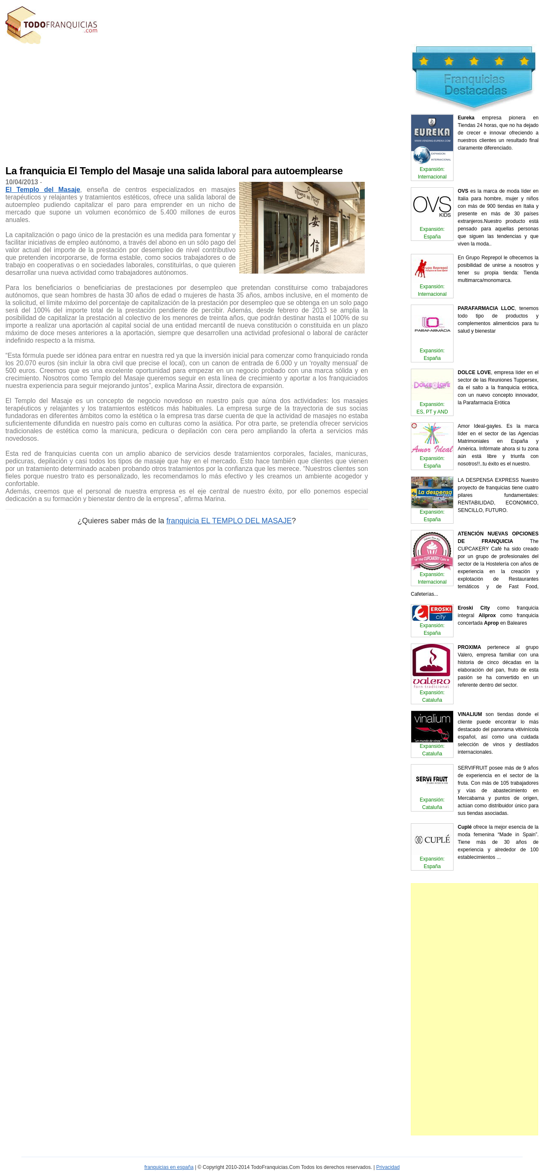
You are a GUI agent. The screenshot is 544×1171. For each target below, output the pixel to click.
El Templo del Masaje (42, 189)
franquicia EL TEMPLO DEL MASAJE (228, 521)
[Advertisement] (148, 102)
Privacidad (388, 1167)
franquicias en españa (168, 1167)
